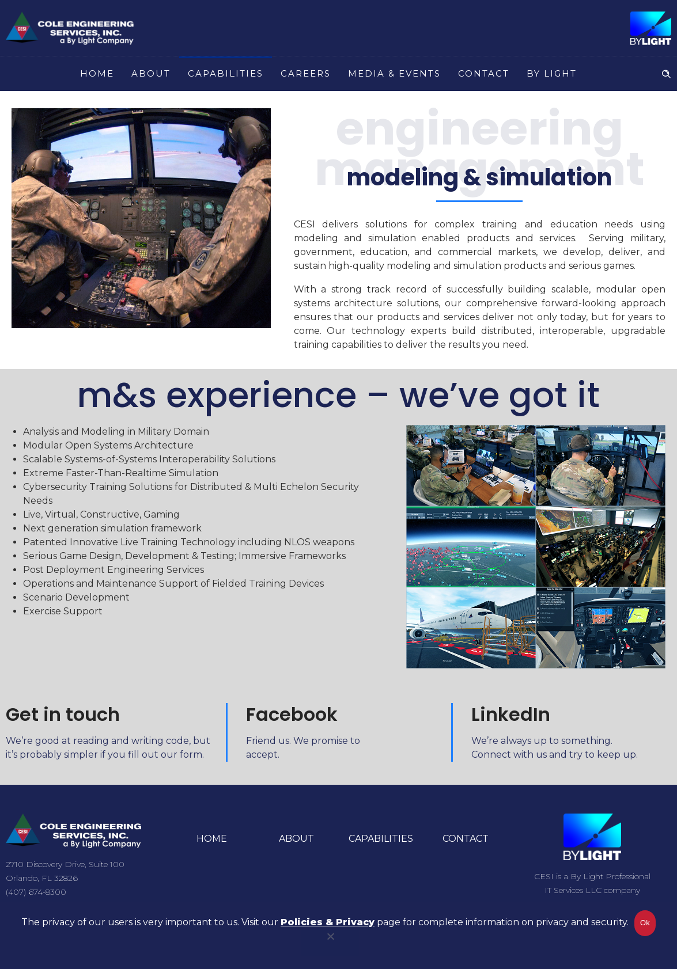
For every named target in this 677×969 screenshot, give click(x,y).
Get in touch (63, 714)
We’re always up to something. (541, 740)
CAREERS (306, 73)
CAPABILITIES (225, 73)
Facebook (292, 714)
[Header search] (666, 72)
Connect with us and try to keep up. (554, 754)
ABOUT (151, 73)
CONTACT (483, 73)
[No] (330, 943)
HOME (97, 73)
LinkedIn (510, 714)
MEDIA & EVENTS (394, 73)
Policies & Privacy (328, 922)
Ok (645, 923)
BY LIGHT (552, 73)
